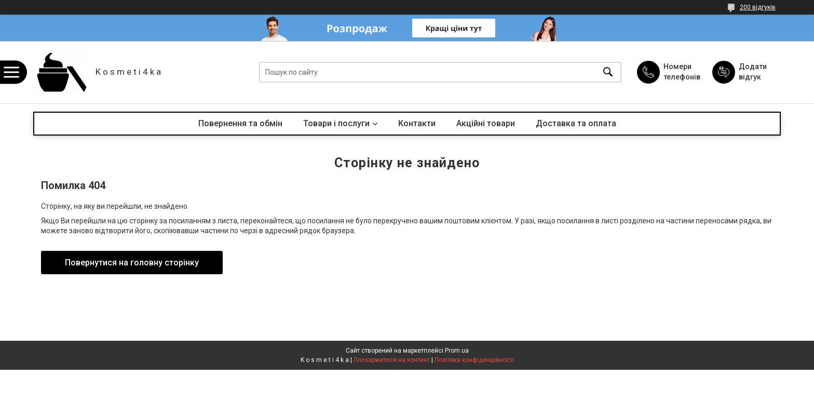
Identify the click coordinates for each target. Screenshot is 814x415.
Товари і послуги (336, 123)
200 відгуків (758, 7)
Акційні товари (485, 123)
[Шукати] (607, 72)
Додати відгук (753, 71)
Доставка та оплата (576, 123)
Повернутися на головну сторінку (132, 262)
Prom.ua (457, 350)
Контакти (417, 123)
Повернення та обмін (240, 123)
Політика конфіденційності (474, 360)
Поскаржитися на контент (392, 360)
